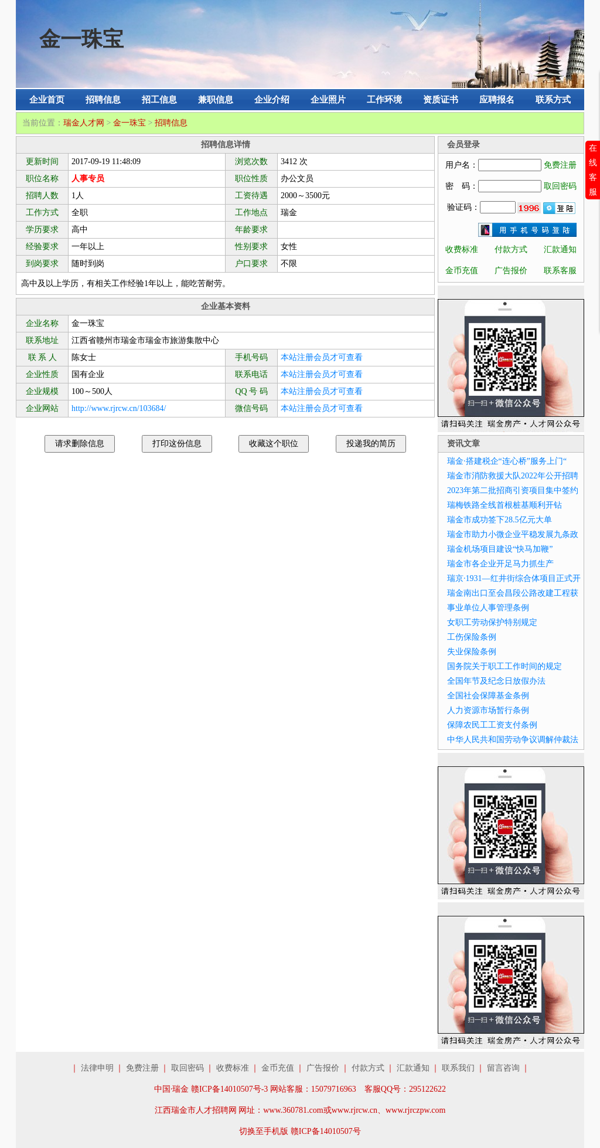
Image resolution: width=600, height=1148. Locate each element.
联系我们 (458, 1068)
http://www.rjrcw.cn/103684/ (118, 408)
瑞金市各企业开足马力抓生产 (500, 563)
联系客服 (560, 270)
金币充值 (461, 270)
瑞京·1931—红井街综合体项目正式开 (514, 578)
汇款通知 (560, 249)
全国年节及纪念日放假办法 (496, 681)
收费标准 (461, 249)
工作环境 (384, 99)
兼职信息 (215, 99)
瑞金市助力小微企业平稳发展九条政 (512, 534)
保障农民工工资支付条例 (492, 725)
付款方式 (511, 249)
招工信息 (159, 99)
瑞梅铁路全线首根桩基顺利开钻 (504, 505)
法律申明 (97, 1068)
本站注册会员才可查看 (322, 357)
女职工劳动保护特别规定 (492, 622)
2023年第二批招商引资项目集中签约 (512, 490)
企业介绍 (271, 99)
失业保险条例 (471, 651)
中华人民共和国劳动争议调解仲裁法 (512, 739)
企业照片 (328, 99)
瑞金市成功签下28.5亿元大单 (499, 519)
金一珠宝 (129, 122)
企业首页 (46, 99)
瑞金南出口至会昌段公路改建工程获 (512, 593)
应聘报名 (496, 99)
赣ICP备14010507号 (326, 1131)
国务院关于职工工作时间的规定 (504, 666)
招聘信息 (103, 99)
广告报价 (511, 270)
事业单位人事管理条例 (488, 607)
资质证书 (440, 99)
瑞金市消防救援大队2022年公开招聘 (512, 475)
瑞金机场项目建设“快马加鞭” (500, 549)
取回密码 (560, 186)
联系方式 (553, 99)
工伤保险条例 (471, 637)
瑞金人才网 (83, 122)
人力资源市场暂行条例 (488, 710)
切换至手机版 (263, 1131)
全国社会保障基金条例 (488, 695)
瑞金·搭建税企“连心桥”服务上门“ (507, 461)
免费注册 (560, 165)
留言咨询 (503, 1068)
